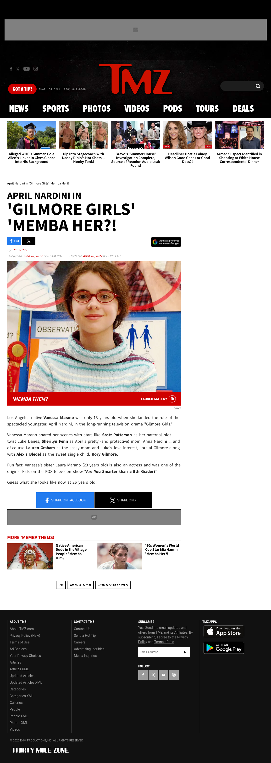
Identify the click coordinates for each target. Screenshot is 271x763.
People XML (19, 716)
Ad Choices (18, 649)
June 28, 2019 (32, 256)
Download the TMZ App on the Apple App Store (224, 631)
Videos (136, 109)
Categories (18, 689)
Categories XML (21, 696)
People (15, 709)
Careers (79, 642)
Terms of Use (20, 642)
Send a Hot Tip (85, 635)
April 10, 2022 (93, 256)
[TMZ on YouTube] (163, 675)
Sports (55, 109)
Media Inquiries (85, 656)
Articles (15, 662)
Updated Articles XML (26, 682)
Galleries (16, 703)
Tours (207, 109)
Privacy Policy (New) (25, 635)
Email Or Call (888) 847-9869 (62, 89)
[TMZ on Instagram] (36, 69)
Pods (172, 109)
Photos (97, 109)
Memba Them (80, 585)
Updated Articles (22, 676)
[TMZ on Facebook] (11, 69)
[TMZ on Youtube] (27, 69)
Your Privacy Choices (25, 656)
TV (61, 585)
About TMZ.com (22, 629)
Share (65, 500)
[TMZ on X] (18, 69)
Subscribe (185, 652)
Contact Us (82, 629)
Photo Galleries (112, 585)
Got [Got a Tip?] (22, 89)
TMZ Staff (20, 249)
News (18, 109)
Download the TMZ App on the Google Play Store (224, 648)
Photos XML (19, 723)
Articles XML (19, 669)
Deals (243, 109)
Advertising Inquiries (89, 649)
